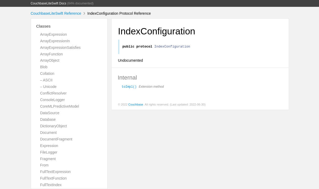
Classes (43, 26)
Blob (44, 67)
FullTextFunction (53, 178)
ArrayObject (49, 60)
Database (48, 119)
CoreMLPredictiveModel (59, 106)
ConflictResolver (53, 93)
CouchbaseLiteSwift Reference (56, 13)
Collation (47, 73)
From (44, 165)
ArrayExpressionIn (55, 41)
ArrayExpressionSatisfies (60, 47)
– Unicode (48, 87)
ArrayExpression (53, 34)
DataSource (49, 113)
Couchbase (135, 105)
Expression (49, 146)
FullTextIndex (51, 185)
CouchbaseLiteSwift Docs (49, 3)
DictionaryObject (53, 126)
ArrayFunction (51, 54)
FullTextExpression (55, 172)
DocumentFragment (56, 139)
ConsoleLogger (52, 100)
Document (48, 132)
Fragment (48, 159)
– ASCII (46, 80)
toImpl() (129, 87)
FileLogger (49, 152)
